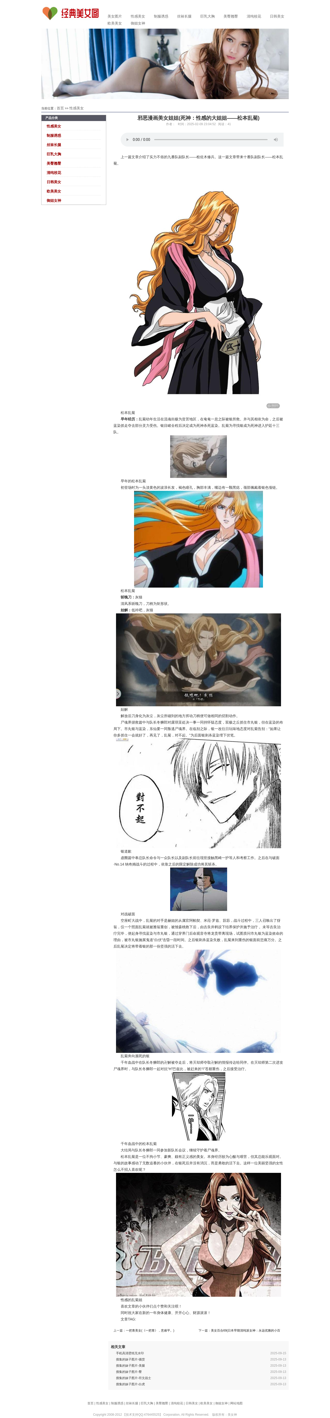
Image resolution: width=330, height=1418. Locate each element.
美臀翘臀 (231, 16)
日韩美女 (277, 16)
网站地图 (236, 1403)
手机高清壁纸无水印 (130, 1353)
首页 (60, 108)
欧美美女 (115, 23)
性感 (124, 1300)
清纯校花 (254, 16)
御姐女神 (138, 23)
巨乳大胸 (207, 16)
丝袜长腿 (184, 16)
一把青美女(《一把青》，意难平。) (150, 1330)
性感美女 (138, 16)
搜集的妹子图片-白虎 (130, 1384)
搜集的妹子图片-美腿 (130, 1365)
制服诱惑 (161, 16)
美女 (200, 1157)
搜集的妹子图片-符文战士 (133, 1378)
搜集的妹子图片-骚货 (130, 1359)
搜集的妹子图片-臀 (129, 1372)
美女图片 (115, 16)
